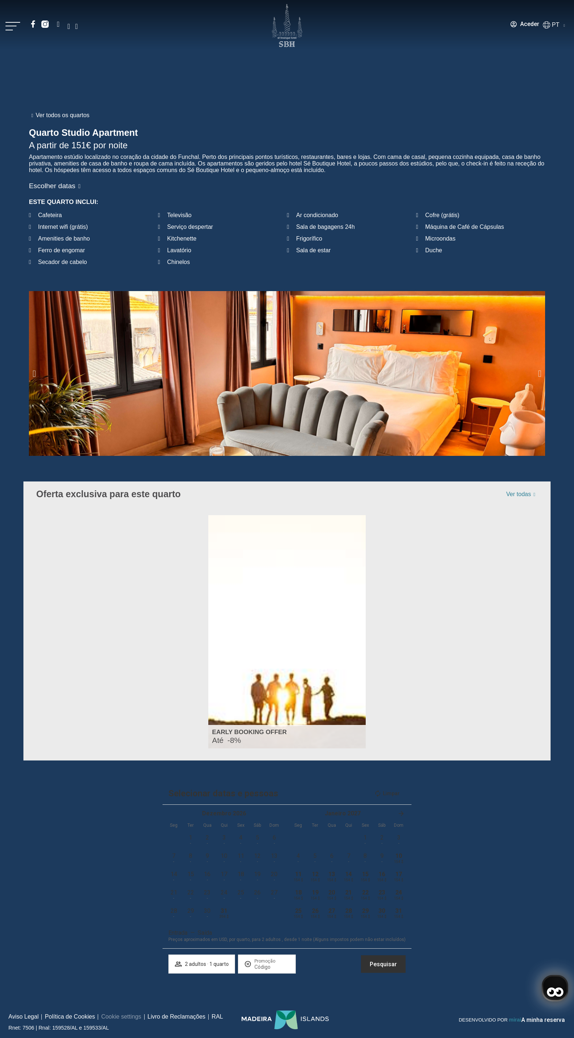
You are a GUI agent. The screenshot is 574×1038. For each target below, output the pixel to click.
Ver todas (518, 494)
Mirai (515, 1020)
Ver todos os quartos (63, 115)
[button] (34, 373)
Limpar (387, 793)
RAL (217, 1016)
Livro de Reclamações (176, 1016)
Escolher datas (52, 186)
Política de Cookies (70, 1016)
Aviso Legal (23, 1016)
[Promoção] (272, 967)
